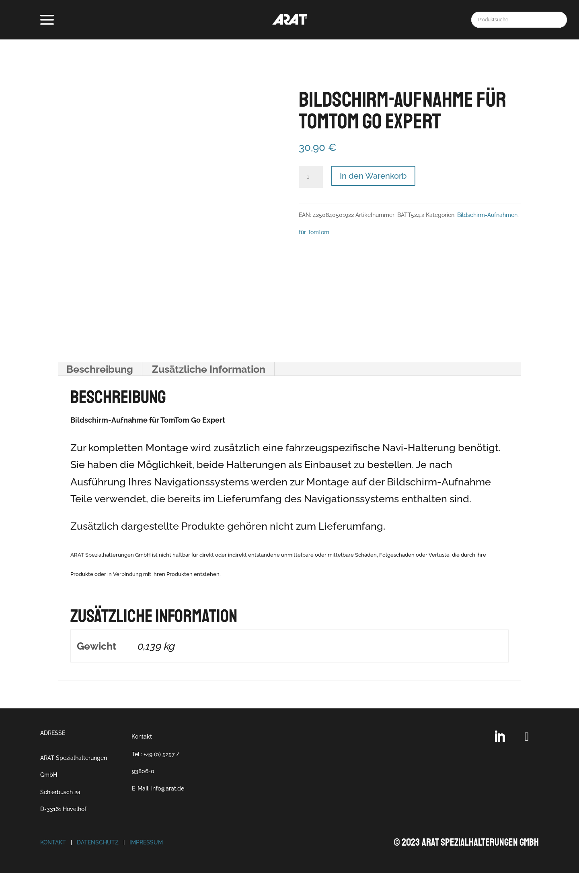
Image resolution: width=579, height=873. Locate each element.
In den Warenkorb (373, 176)
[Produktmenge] (311, 177)
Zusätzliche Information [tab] (208, 369)
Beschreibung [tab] (99, 369)
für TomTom (314, 232)
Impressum (146, 842)
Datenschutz (98, 842)
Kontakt (141, 736)
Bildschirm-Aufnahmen (487, 215)
